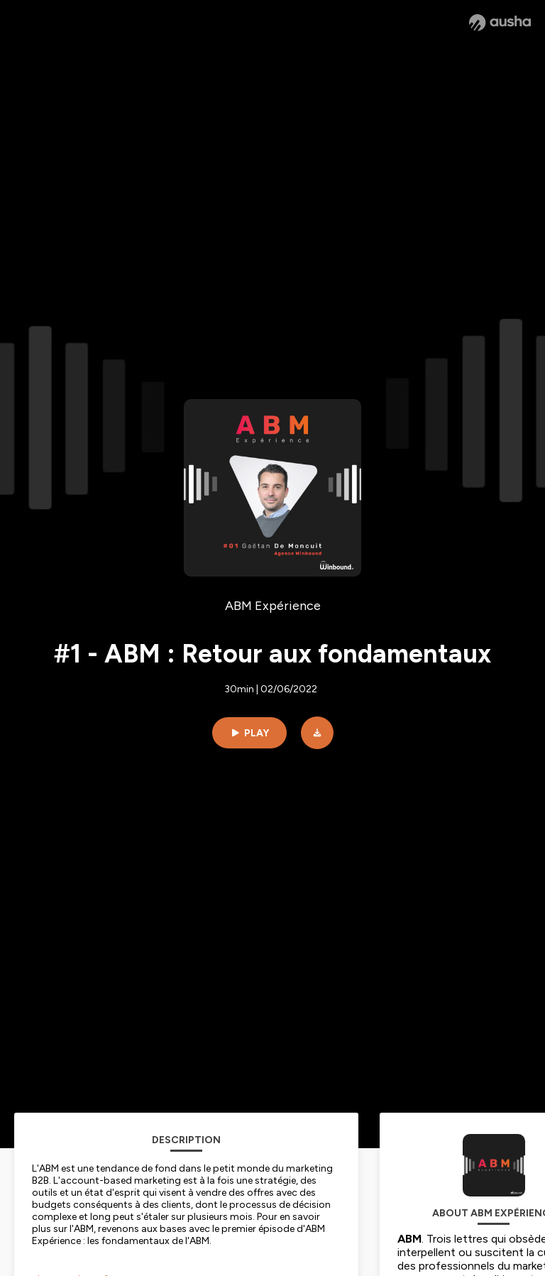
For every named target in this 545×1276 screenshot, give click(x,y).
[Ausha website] (500, 22)
